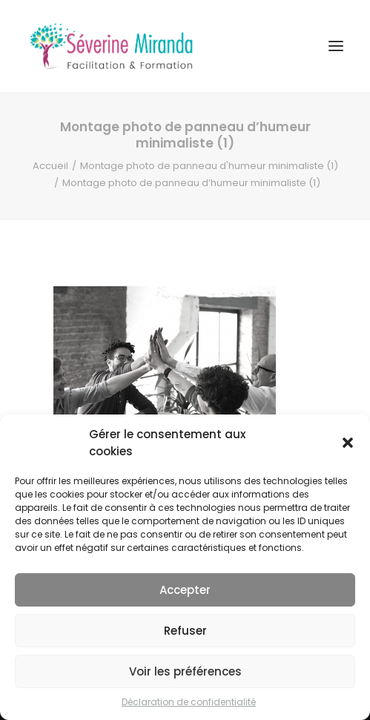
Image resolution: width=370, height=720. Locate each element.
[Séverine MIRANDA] (111, 46)
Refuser (185, 630)
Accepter (185, 590)
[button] (347, 442)
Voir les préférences (185, 671)
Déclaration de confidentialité (189, 702)
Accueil (50, 166)
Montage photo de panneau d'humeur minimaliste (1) (209, 166)
